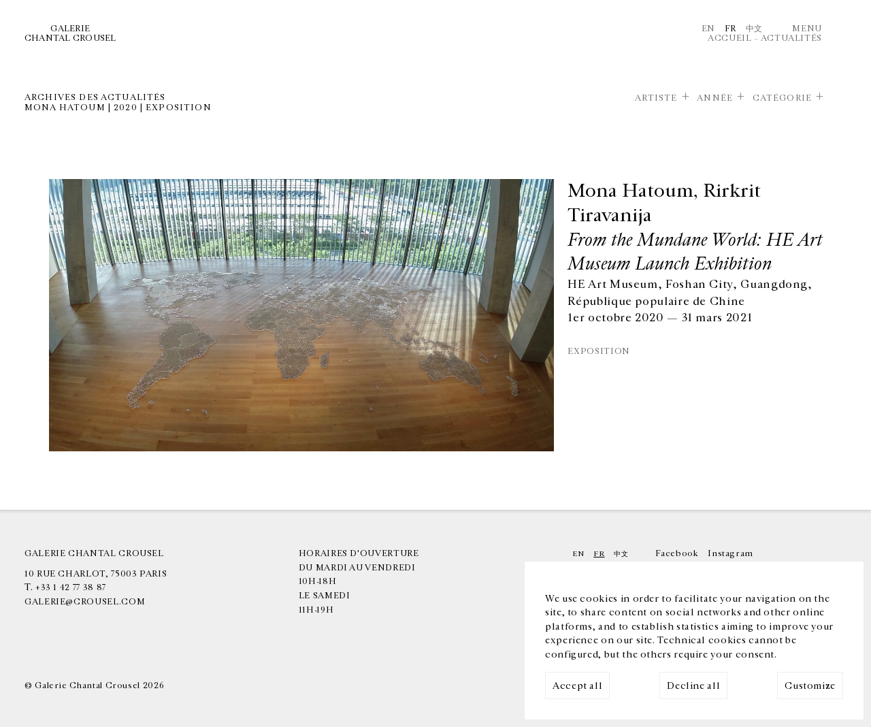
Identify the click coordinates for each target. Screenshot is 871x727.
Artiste (656, 98)
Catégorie (782, 98)
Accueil (729, 38)
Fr (730, 28)
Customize (810, 686)
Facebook (676, 553)
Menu (807, 28)
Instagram (730, 553)
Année (715, 98)
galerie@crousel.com (84, 601)
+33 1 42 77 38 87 (70, 587)
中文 (754, 28)
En (708, 28)
